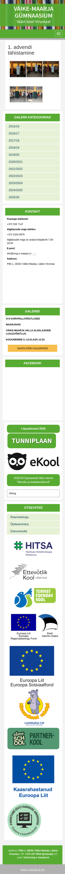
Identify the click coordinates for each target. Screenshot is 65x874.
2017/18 (14, 140)
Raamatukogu (19, 517)
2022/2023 (16, 176)
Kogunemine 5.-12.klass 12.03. (25, 339)
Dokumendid (18, 531)
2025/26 (14, 197)
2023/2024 (16, 183)
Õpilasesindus (19, 524)
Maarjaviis (13, 324)
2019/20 (14, 154)
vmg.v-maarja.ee (32, 870)
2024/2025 (16, 190)
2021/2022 (16, 169)
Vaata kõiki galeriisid (32, 348)
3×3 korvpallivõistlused (23, 318)
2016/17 (14, 133)
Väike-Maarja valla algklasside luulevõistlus (28, 332)
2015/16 (14, 126)
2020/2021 (16, 161)
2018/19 (14, 147)
